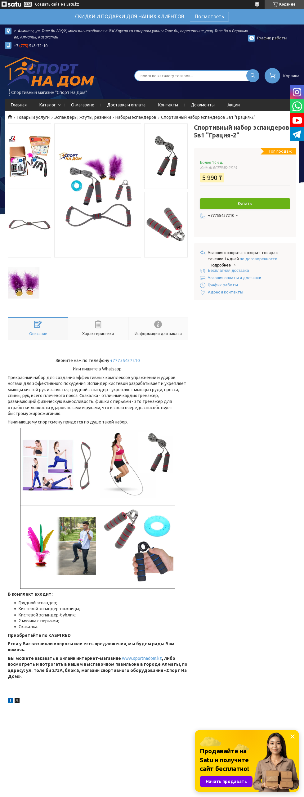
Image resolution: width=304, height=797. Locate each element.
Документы (203, 105)
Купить (245, 203)
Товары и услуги (33, 117)
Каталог (47, 105)
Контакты (168, 105)
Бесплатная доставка (228, 270)
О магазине (82, 105)
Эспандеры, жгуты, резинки (82, 117)
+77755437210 (125, 360)
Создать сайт (47, 4)
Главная (19, 105)
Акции (233, 105)
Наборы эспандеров (135, 117)
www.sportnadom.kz (142, 658)
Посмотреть (209, 16)
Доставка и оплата (126, 105)
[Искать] (252, 75)
